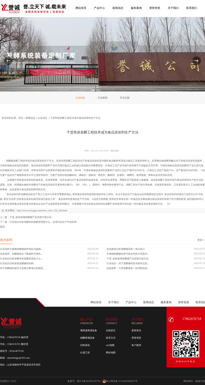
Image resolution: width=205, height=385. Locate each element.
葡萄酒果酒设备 (88, 330)
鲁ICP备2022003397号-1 (89, 381)
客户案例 (136, 345)
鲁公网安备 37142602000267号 (120, 381)
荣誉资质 (136, 338)
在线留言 (110, 330)
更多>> (201, 240)
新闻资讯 (136, 330)
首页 (20, 118)
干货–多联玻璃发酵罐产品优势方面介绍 (30, 217)
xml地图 (110, 345)
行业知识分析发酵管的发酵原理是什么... (21, 258)
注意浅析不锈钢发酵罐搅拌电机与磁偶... (21, 249)
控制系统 (85, 345)
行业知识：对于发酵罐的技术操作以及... (128, 263)
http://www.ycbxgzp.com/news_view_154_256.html (42, 210)
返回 (2, 227)
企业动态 (42, 118)
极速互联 (200, 381)
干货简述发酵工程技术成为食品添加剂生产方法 (75, 118)
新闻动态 (30, 118)
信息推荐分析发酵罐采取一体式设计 (126, 249)
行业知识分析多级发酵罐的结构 (16, 263)
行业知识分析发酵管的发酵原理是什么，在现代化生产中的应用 (43, 222)
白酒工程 (85, 352)
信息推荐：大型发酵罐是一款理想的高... (128, 268)
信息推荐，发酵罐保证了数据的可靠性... (21, 254)
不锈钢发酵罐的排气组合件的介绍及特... (128, 254)
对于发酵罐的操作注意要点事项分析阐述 (21, 268)
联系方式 (110, 338)
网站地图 (110, 352)
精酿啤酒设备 (87, 338)
